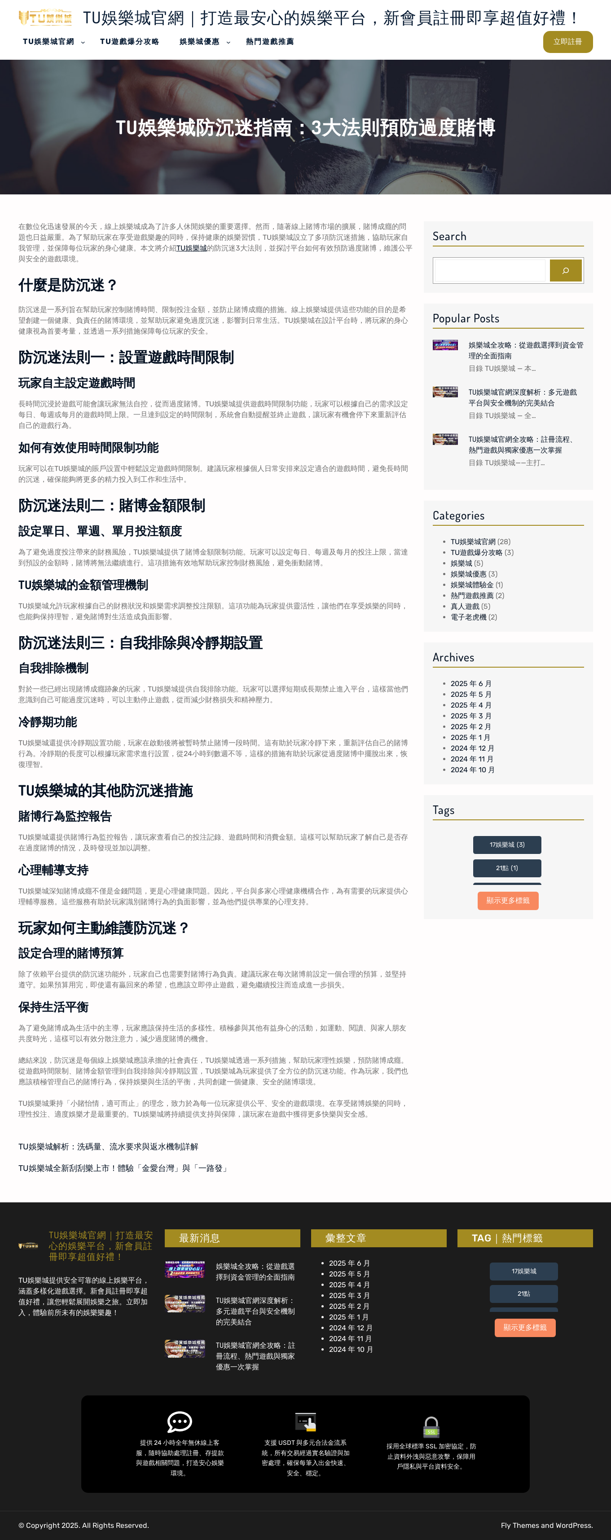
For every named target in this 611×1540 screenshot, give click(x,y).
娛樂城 (461, 563)
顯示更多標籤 (508, 900)
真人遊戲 (465, 606)
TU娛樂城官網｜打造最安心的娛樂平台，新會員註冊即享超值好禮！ (333, 17)
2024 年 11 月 (472, 759)
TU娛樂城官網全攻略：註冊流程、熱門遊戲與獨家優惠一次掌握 (523, 444)
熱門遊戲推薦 (472, 595)
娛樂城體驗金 (472, 585)
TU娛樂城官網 (473, 541)
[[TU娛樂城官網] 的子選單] (83, 42)
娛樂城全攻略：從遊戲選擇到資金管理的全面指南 (526, 350)
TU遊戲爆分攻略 (477, 552)
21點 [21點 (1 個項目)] (507, 868)
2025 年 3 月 (471, 716)
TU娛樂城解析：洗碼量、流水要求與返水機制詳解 (108, 1147)
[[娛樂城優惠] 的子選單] (228, 42)
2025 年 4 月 (471, 705)
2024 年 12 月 (473, 748)
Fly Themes (520, 1525)
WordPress (573, 1525)
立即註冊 (568, 41)
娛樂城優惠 (469, 574)
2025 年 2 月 (471, 726)
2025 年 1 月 (471, 737)
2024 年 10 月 (473, 770)
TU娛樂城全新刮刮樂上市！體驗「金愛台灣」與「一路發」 (124, 1168)
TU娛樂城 (191, 248)
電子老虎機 (469, 617)
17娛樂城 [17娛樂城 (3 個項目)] (507, 845)
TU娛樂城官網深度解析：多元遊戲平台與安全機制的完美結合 (523, 397)
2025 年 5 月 (471, 694)
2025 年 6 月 (471, 683)
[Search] (566, 271)
